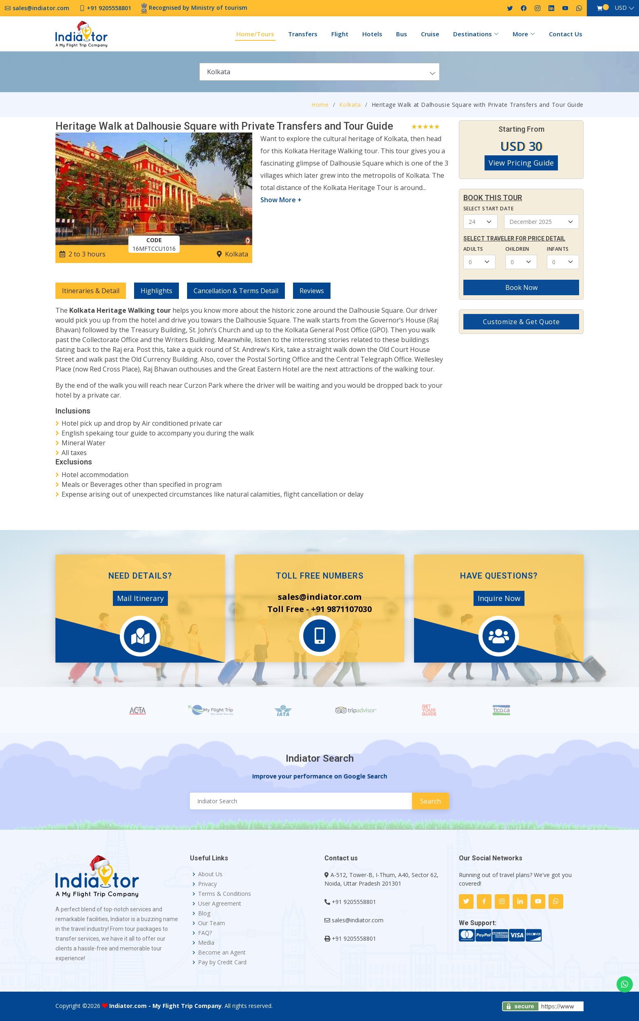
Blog (204, 913)
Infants (557, 248)
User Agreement (219, 903)
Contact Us (565, 34)
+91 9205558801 (354, 902)
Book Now (521, 287)
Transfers (302, 34)
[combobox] (319, 72)
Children (517, 248)
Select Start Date (488, 208)
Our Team (211, 923)
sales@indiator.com (357, 920)
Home (320, 104)
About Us (210, 874)
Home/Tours (255, 34)
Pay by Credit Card (222, 962)
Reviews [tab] (312, 290)
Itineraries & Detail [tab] (90, 290)
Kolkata (350, 104)
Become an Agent (222, 952)
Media (206, 943)
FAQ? (205, 933)
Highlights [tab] (156, 290)
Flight (339, 34)
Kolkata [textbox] (218, 71)
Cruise (430, 34)
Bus (401, 34)
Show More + (281, 199)
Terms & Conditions (224, 894)
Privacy (207, 884)
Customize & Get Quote (521, 321)
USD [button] (621, 7)
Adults (473, 248)
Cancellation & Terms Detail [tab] (236, 290)
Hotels (372, 34)
